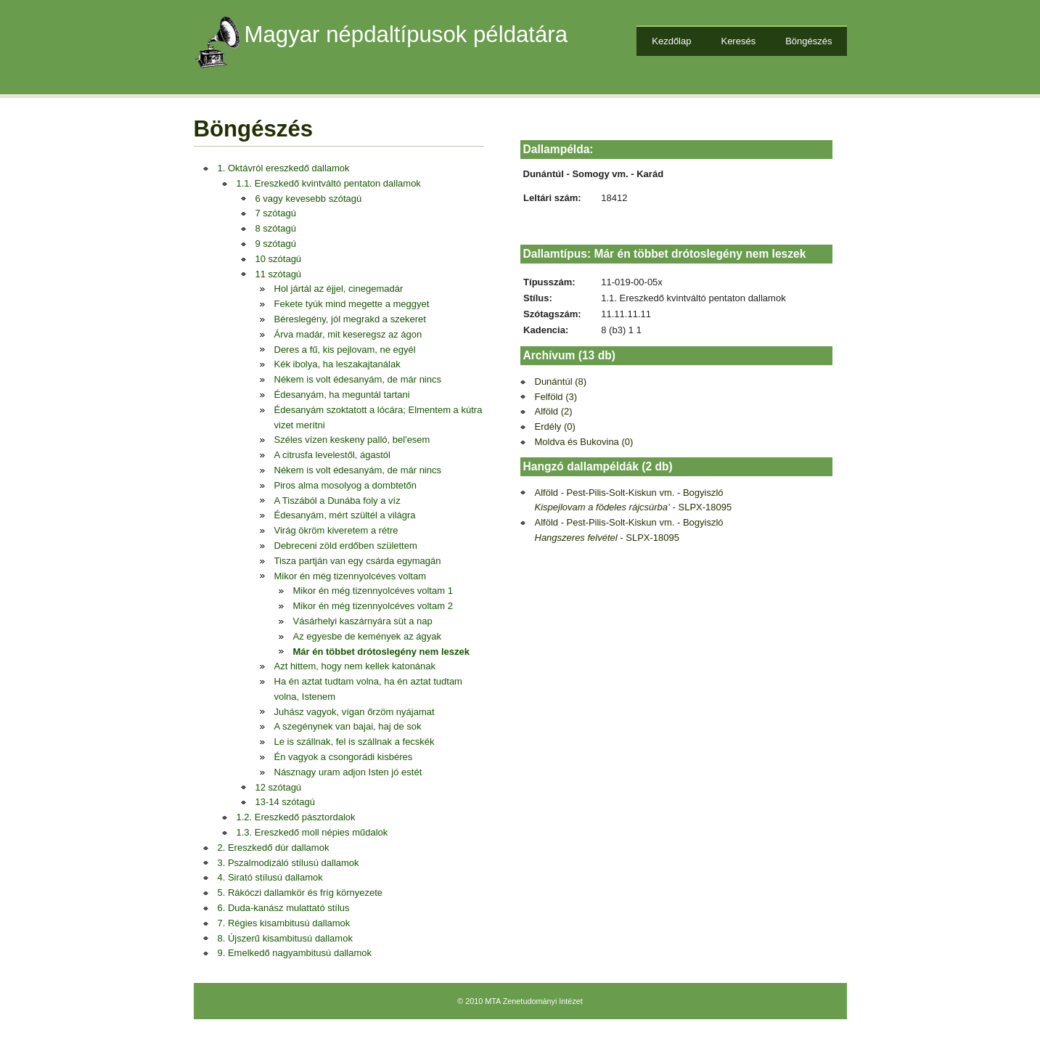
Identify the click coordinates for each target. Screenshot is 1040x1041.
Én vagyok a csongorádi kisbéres (343, 756)
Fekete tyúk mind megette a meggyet (352, 303)
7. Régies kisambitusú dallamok (284, 923)
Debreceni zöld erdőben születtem (345, 545)
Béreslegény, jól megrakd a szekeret (350, 319)
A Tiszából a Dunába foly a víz (337, 500)
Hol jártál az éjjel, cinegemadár (339, 288)
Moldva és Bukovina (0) (584, 441)
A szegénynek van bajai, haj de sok (348, 726)
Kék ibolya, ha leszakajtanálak (337, 364)
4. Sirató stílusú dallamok (270, 877)
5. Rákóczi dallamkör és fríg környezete (300, 892)
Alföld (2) (554, 411)
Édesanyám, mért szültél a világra (345, 515)
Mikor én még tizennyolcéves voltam (350, 576)
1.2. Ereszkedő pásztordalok (296, 817)
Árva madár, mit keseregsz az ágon (348, 334)
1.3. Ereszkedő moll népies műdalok (312, 832)
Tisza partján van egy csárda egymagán (357, 560)
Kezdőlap (671, 41)
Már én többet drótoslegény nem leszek (381, 651)
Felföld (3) (556, 396)
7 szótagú (275, 213)
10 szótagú (278, 258)
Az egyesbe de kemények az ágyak (367, 636)
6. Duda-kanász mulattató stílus (284, 907)
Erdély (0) (555, 426)
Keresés (738, 41)
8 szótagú (275, 228)
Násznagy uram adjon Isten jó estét (348, 772)
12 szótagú (278, 787)
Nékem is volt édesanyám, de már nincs (357, 379)
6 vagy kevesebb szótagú (308, 198)
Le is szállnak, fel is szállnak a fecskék (354, 741)
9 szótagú (275, 243)
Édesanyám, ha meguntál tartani (342, 394)
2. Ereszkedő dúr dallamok (273, 847)
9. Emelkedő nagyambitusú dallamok (295, 952)
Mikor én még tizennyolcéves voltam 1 (373, 590)
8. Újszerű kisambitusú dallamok (285, 938)
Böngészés (808, 41)
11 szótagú (278, 274)
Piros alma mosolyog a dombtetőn (345, 485)
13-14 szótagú (285, 801)
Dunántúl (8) (561, 381)
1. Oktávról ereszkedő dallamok (284, 168)
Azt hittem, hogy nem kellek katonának (355, 666)
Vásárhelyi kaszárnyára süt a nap (363, 621)
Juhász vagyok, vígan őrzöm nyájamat (354, 711)
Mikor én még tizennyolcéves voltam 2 (373, 605)
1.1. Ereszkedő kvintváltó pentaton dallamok (329, 183)
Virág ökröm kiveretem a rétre (336, 530)
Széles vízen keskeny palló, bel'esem (352, 439)
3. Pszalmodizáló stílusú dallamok (288, 862)
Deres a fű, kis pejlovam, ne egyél (345, 349)
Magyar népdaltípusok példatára (406, 34)
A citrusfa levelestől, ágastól (332, 454)
